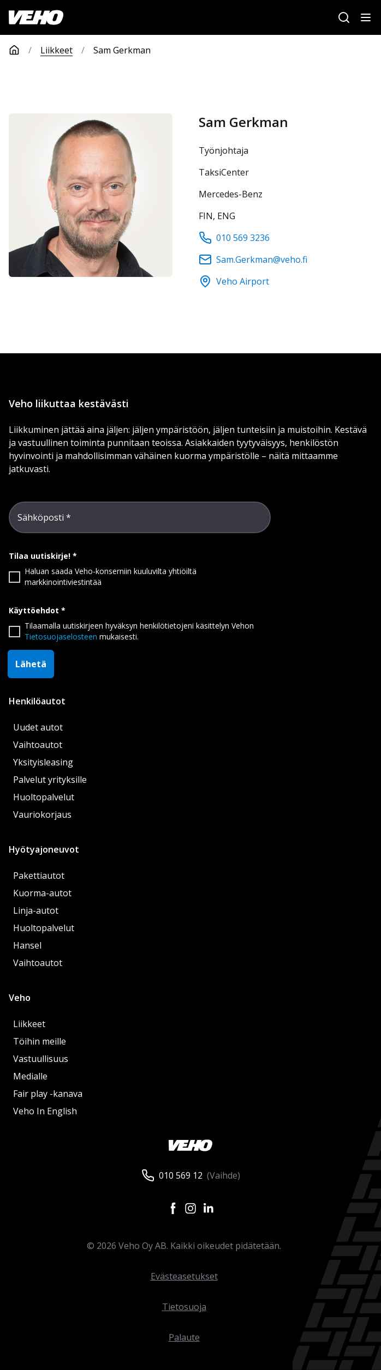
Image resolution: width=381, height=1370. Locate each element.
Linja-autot (35, 910)
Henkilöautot (37, 701)
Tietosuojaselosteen (61, 636)
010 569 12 (181, 1175)
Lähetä (30, 664)
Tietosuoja (184, 1307)
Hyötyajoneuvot (44, 849)
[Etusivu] (24, 50)
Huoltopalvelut (43, 797)
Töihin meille (39, 1041)
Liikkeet (56, 50)
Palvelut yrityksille (50, 780)
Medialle (30, 1076)
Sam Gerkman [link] (122, 50)
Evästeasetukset (184, 1276)
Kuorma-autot (42, 893)
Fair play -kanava (47, 1094)
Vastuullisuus (40, 1059)
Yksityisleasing (43, 762)
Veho (20, 998)
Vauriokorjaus (42, 814)
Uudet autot (38, 727)
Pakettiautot (38, 876)
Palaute (184, 1337)
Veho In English (45, 1111)
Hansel (27, 945)
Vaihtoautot (37, 745)
